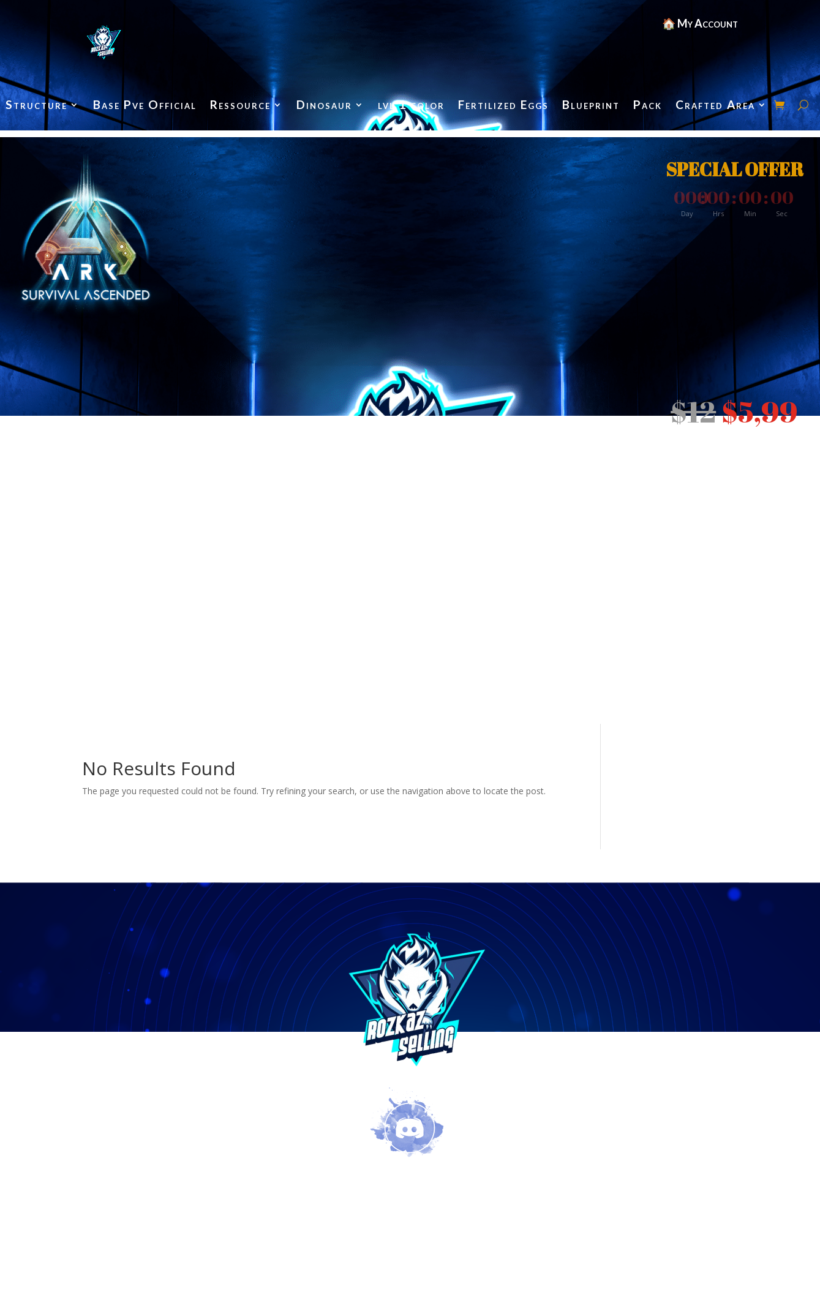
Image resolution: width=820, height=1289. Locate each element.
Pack (647, 105)
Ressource (240, 105)
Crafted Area (715, 105)
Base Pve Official (145, 105)
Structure (36, 105)
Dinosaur (324, 105)
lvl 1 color (411, 105)
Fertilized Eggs (503, 105)
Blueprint (591, 105)
